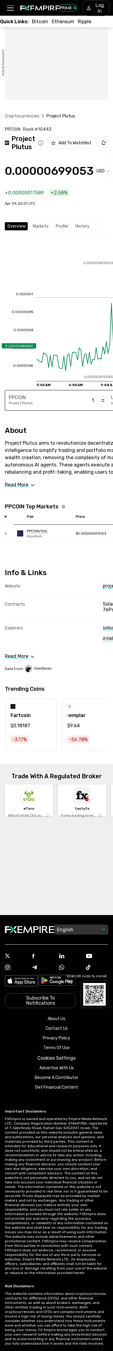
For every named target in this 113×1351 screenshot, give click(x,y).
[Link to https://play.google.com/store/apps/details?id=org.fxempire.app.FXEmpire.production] (57, 981)
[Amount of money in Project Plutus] (71, 400)
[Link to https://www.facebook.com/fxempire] (43, 956)
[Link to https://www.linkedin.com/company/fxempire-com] (70, 956)
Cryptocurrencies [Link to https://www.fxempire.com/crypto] (22, 116)
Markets (41, 226)
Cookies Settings (56, 1058)
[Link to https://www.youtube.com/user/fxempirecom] (97, 956)
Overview (17, 226)
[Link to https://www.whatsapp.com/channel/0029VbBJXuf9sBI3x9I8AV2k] (70, 968)
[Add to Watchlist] (71, 143)
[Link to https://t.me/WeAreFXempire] (43, 968)
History (82, 226)
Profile (62, 226)
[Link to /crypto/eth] (63, 21)
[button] (10, 8)
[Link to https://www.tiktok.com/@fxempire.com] (97, 968)
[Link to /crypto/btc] (40, 21)
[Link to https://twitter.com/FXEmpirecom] (16, 956)
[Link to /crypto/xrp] (84, 21)
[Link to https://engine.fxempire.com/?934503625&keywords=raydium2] (44, 533)
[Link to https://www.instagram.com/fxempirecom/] (16, 968)
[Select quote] (103, 171)
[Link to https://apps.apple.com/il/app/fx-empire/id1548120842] (21, 981)
